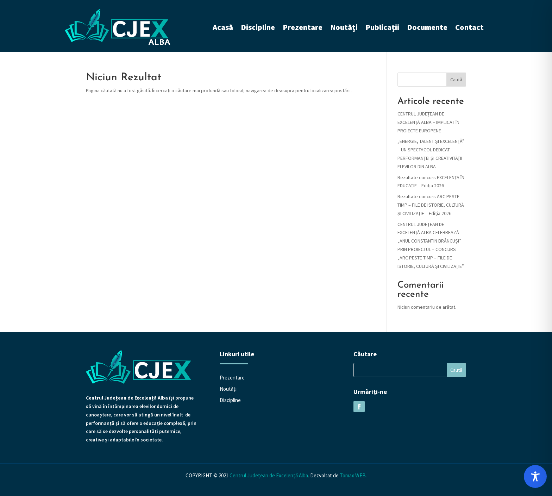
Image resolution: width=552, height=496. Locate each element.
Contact (469, 27)
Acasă (223, 27)
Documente (427, 27)
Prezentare (302, 27)
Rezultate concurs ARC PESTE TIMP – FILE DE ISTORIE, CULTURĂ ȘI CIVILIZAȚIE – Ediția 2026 (430, 204)
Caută (456, 79)
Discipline (258, 27)
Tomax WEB (353, 475)
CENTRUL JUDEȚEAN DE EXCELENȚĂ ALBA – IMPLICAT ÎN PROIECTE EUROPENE (428, 122)
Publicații (382, 27)
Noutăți (344, 27)
